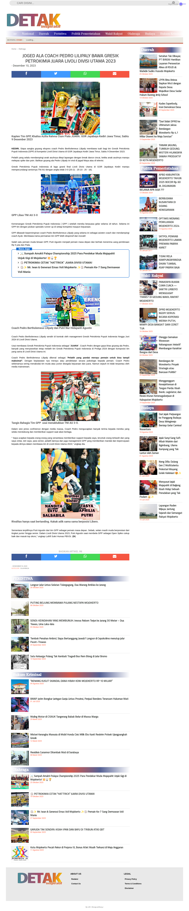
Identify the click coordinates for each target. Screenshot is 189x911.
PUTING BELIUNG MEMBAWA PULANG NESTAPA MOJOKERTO (64, 603)
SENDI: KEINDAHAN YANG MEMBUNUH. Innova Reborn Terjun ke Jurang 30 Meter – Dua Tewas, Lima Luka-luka (77, 622)
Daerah (44, 34)
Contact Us (76, 884)
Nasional (28, 34)
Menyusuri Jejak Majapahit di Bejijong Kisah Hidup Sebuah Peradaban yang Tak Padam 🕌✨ (160, 489)
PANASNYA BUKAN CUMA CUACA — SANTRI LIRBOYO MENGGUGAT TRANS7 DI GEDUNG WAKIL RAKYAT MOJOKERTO (159, 291)
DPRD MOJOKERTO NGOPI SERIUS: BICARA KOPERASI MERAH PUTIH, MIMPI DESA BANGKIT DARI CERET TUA (160, 319)
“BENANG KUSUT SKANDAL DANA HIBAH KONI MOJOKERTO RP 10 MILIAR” (71, 681)
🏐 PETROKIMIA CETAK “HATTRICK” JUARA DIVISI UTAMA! (56, 262)
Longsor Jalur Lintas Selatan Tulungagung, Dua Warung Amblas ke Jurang (68, 585)
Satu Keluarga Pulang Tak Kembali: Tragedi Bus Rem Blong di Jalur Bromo (68, 656)
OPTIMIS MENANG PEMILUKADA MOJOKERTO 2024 (169, 222)
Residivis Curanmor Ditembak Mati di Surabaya (54, 752)
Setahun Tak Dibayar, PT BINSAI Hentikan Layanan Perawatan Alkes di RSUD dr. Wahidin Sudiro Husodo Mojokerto (160, 63)
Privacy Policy (131, 879)
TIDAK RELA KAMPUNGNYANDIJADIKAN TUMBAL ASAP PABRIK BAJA (170, 261)
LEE (89, 907)
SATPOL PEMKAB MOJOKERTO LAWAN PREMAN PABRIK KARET (170, 242)
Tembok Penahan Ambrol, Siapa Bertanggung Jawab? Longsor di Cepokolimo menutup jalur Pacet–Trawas (77, 640)
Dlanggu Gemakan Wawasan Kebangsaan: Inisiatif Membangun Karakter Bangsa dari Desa (160, 344)
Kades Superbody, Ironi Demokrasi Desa (170, 105)
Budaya (150, 34)
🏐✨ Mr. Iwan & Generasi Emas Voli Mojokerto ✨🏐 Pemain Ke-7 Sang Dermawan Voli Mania (76, 813)
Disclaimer (129, 888)
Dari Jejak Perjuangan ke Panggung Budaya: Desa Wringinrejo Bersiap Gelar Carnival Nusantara (160, 421)
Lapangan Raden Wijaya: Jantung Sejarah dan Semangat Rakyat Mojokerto (170, 511)
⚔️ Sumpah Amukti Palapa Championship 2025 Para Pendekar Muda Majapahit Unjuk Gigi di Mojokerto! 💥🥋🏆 (78, 777)
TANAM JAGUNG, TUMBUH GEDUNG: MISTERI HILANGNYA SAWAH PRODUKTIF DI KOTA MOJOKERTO (161, 152)
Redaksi (74, 879)
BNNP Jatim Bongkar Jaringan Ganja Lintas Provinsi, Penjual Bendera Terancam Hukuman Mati (79, 699)
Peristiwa (60, 34)
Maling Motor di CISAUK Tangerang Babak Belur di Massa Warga (64, 717)
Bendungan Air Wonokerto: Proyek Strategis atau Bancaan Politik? (169, 366)
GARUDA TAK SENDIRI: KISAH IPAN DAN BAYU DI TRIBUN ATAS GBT (67, 829)
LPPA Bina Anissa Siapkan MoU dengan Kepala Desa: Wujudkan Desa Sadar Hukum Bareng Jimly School (160, 87)
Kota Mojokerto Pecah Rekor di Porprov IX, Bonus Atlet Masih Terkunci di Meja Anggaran (76, 847)
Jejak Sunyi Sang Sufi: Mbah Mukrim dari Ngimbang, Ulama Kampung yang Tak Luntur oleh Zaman (160, 445)
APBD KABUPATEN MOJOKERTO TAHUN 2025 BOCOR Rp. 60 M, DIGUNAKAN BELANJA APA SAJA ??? (160, 182)
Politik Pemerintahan (86, 34)
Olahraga (134, 34)
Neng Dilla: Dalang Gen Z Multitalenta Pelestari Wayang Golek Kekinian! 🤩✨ (170, 467)
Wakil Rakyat (114, 34)
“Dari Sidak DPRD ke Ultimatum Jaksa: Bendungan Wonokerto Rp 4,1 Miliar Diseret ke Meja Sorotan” (160, 129)
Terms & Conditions (133, 884)
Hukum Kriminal (171, 34)
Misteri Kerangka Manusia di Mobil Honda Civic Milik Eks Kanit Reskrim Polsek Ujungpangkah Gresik (78, 736)
